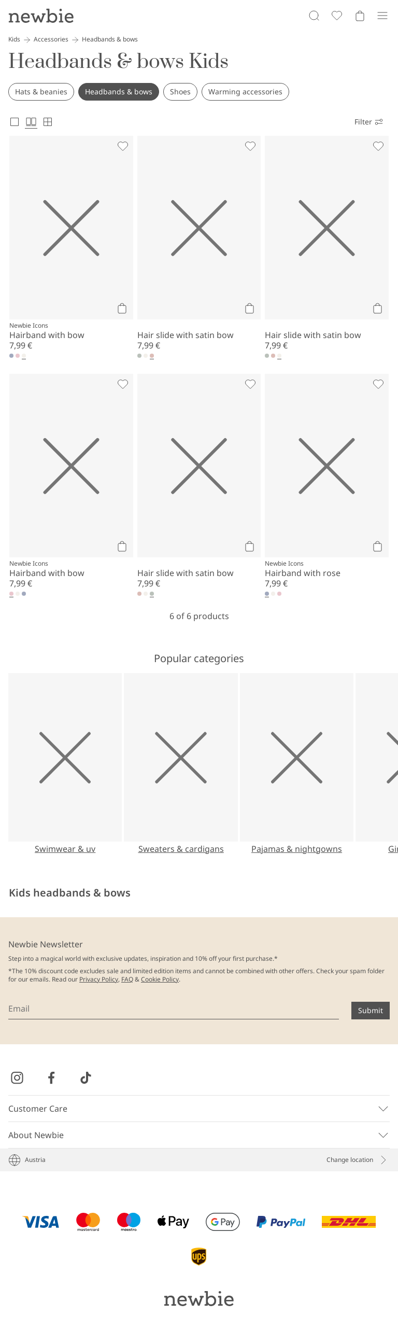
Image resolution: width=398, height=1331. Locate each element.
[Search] (314, 15)
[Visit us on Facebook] (51, 1078)
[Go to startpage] (41, 15)
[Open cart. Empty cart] (359, 15)
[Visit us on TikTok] (85, 1078)
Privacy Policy (98, 979)
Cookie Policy (160, 979)
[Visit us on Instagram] (17, 1078)
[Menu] (382, 15)
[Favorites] (336, 15)
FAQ (127, 979)
